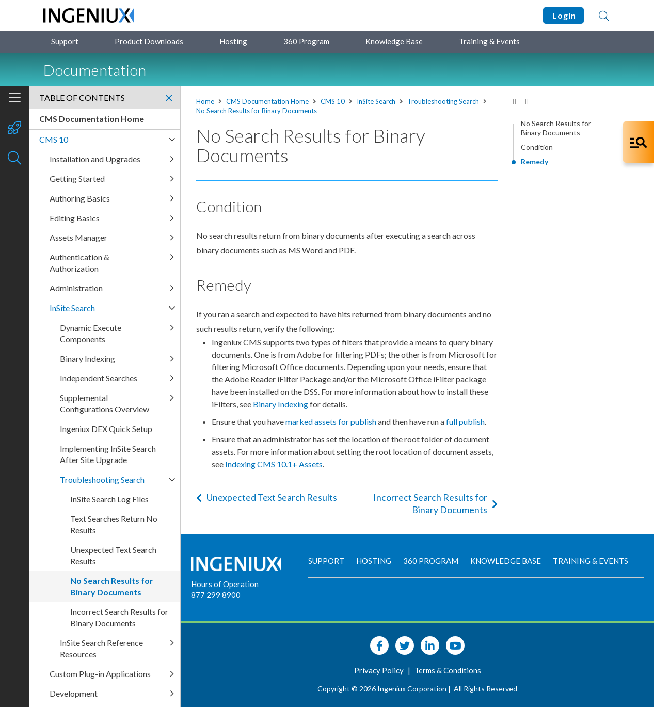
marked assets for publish (330, 421)
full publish (465, 421)
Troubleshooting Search (443, 101)
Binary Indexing (280, 404)
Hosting (233, 41)
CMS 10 (333, 101)
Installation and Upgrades (95, 159)
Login (563, 15)
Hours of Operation (225, 584)
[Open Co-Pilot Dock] (638, 142)
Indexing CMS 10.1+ (274, 464)
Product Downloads (149, 41)
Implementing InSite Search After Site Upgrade (108, 454)
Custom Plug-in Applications (100, 674)
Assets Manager (78, 237)
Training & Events (489, 41)
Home (205, 101)
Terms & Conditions (447, 670)
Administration (76, 288)
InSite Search (376, 101)
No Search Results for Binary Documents (256, 110)
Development (74, 693)
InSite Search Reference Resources (101, 648)
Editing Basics (75, 218)
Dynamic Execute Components (90, 333)
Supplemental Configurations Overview (104, 403)
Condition (537, 147)
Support (64, 41)
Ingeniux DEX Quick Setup (106, 429)
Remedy (534, 161)
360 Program (306, 41)
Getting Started (77, 178)
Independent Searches (98, 378)
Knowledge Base (394, 41)
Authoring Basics (80, 198)
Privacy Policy (379, 670)
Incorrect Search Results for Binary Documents (435, 503)
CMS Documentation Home (267, 101)
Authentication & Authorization (79, 262)
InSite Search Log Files (109, 499)
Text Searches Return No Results (113, 524)
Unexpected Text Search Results (266, 497)
